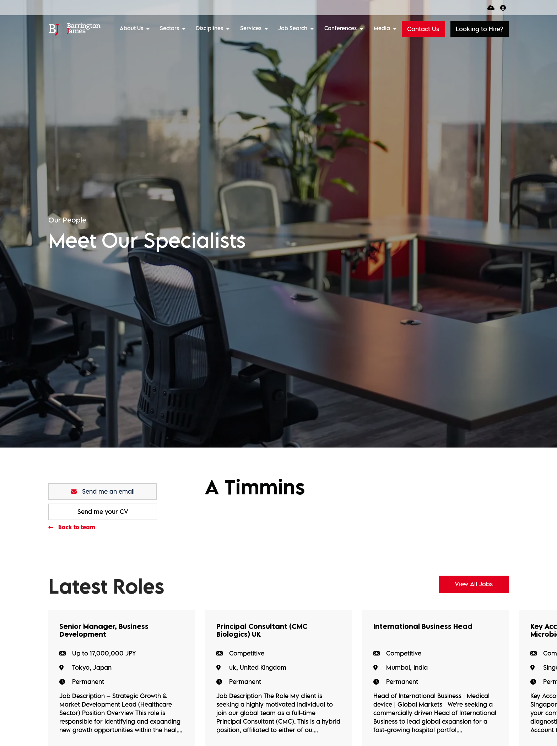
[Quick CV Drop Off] (490, 7)
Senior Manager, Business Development (104, 630)
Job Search (293, 28)
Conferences (341, 28)
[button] (479, 29)
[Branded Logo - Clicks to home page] (74, 29)
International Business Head (422, 626)
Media (382, 28)
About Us (132, 28)
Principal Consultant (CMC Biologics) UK (261, 630)
